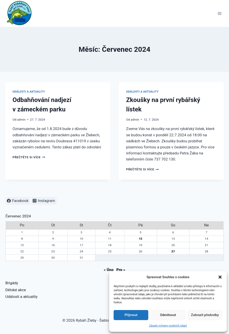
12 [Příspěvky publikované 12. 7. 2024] (140, 238)
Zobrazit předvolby (205, 315)
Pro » (120, 269)
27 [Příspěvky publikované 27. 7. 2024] (173, 251)
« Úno (108, 269)
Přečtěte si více (29, 157)
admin (21, 119)
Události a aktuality (29, 91)
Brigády (11, 283)
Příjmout (131, 315)
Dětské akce (15, 290)
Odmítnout (168, 315)
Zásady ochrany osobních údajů (168, 325)
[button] (220, 277)
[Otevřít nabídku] (219, 13)
